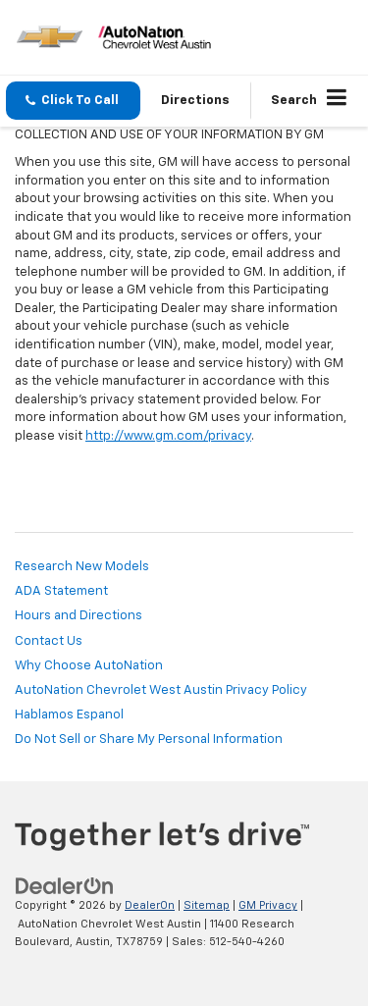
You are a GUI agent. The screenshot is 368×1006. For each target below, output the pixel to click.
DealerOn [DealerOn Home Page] (150, 905)
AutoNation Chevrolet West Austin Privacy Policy (161, 690)
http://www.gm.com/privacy (168, 436)
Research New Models (82, 566)
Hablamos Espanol (69, 715)
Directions (195, 100)
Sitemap (207, 905)
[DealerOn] (65, 886)
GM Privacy (267, 905)
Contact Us (48, 641)
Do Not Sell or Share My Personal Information (149, 739)
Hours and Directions (78, 615)
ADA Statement (61, 591)
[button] (73, 100)
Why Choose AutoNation (89, 666)
